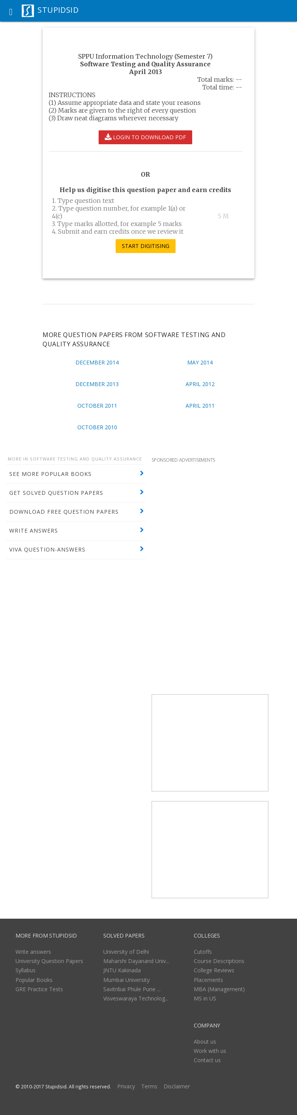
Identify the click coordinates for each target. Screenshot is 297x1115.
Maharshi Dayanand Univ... (136, 961)
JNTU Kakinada (122, 970)
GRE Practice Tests (39, 989)
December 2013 (97, 384)
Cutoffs (203, 951)
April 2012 (200, 384)
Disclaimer (177, 1086)
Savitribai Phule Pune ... (131, 989)
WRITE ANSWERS (33, 530)
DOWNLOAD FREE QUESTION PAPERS (64, 511)
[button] (11, 11)
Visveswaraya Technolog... (136, 998)
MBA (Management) (219, 989)
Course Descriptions (219, 961)
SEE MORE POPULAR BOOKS (50, 473)
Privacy (126, 1086)
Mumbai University (126, 979)
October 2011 (97, 405)
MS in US (205, 998)
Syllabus (25, 970)
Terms (149, 1086)
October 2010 (97, 427)
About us (205, 1041)
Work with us (210, 1050)
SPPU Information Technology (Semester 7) (145, 56)
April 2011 (200, 405)
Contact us (207, 1060)
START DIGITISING (146, 246)
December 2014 (97, 362)
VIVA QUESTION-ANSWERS (47, 549)
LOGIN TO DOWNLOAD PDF (145, 137)
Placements (208, 979)
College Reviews (214, 970)
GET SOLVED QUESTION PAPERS (56, 492)
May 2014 (200, 362)
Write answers (33, 951)
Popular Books (34, 979)
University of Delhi (126, 951)
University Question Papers (49, 961)
